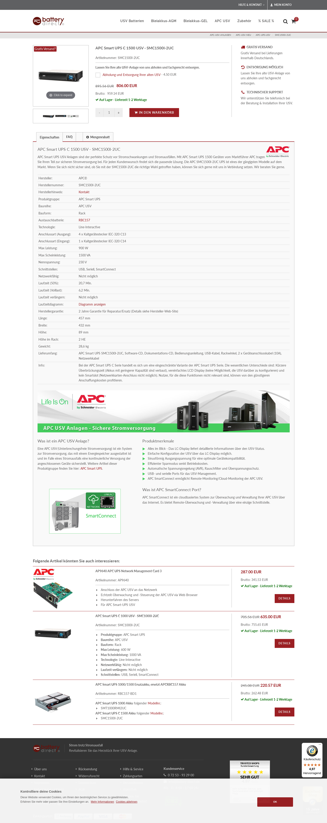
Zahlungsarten (132, 776)
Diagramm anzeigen (92, 304)
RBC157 (84, 220)
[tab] (49, 136)
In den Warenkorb (154, 112)
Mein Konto (281, 5)
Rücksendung (87, 769)
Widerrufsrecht (88, 776)
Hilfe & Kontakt (251, 5)
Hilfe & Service (133, 769)
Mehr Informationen (102, 801)
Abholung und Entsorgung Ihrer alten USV (131, 74)
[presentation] (79, 136)
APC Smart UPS (91, 468)
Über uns (40, 769)
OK (275, 801)
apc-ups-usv (263, 35)
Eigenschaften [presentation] (49, 137)
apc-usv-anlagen (220, 35)
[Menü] (320, 745)
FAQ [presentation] (69, 137)
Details (284, 598)
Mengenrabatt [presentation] (98, 137)
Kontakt (84, 192)
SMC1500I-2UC (283, 35)
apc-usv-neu (243, 35)
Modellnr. (154, 703)
